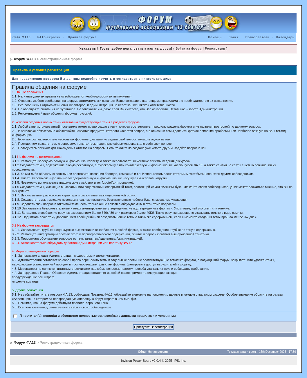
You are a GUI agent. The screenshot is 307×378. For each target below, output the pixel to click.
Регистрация (215, 48)
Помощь (215, 37)
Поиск (233, 37)
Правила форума (82, 37)
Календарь (285, 37)
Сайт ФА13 (21, 37)
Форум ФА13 (24, 59)
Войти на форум (189, 48)
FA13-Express (48, 37)
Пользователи (257, 37)
